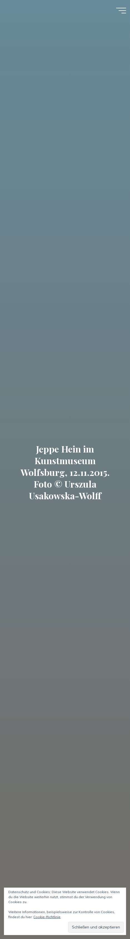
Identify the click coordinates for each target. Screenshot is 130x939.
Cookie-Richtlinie (47, 917)
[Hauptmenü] (121, 10)
